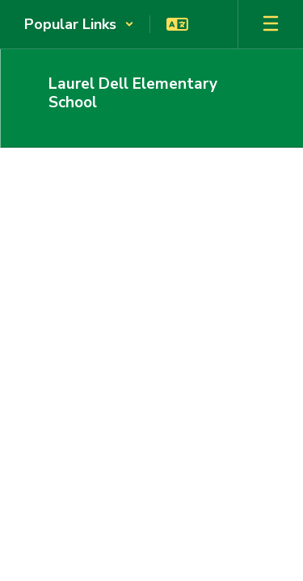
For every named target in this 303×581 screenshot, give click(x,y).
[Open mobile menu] (270, 24)
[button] (79, 24)
